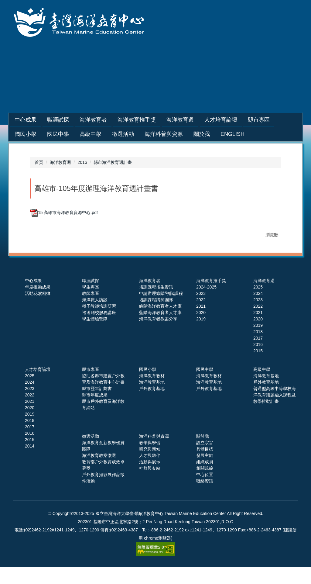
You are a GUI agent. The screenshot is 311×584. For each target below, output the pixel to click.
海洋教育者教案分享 (158, 335)
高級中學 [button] (90, 134)
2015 (258, 367)
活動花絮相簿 (37, 310)
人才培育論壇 (37, 386)
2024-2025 (206, 304)
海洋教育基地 (152, 399)
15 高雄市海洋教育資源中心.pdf (64, 212)
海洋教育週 (60, 162)
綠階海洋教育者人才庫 (160, 323)
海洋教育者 (149, 297)
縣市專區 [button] (274, 120)
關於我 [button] (201, 134)
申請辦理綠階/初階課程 (161, 310)
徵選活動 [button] (123, 134)
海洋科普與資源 (154, 453)
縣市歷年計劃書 (97, 405)
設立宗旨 (204, 459)
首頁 (39, 162)
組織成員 (204, 478)
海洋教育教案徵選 (99, 472)
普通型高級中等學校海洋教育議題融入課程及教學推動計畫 (274, 412)
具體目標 (204, 466)
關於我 (202, 453)
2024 (258, 310)
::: (17, 120)
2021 (201, 323)
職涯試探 (90, 297)
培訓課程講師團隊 (156, 316)
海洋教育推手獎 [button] (152, 120)
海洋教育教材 (152, 392)
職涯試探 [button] (73, 120)
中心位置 (204, 491)
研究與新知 (149, 466)
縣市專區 (90, 386)
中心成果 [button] (41, 120)
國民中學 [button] (58, 134)
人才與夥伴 (149, 472)
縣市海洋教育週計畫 (113, 162)
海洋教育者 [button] (108, 120)
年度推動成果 (37, 304)
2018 (258, 348)
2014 (29, 463)
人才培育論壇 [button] (236, 120)
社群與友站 (149, 485)
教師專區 (90, 310)
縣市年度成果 (95, 411)
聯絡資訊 (204, 498)
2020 (201, 329)
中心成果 (33, 297)
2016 (82, 162)
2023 (201, 310)
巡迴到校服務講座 (99, 329)
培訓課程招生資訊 (156, 304)
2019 (201, 335)
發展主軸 (204, 472)
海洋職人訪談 (95, 316)
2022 (201, 316)
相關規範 (204, 485)
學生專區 (90, 304)
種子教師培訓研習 (99, 323)
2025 (258, 304)
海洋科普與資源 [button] (164, 134)
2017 (258, 355)
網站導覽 (204, 87)
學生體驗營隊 (95, 335)
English (232, 134)
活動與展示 (149, 478)
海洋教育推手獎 (211, 297)
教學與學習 (149, 459)
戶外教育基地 (152, 405)
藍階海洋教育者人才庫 (160, 329)
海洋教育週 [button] (195, 120)
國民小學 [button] (25, 134)
